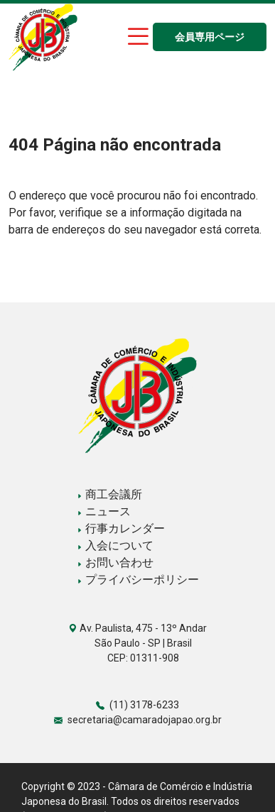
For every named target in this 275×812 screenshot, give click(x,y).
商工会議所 (109, 494)
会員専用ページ (209, 37)
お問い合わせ (115, 562)
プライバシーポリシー (138, 579)
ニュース (104, 511)
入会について (115, 545)
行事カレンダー (121, 528)
